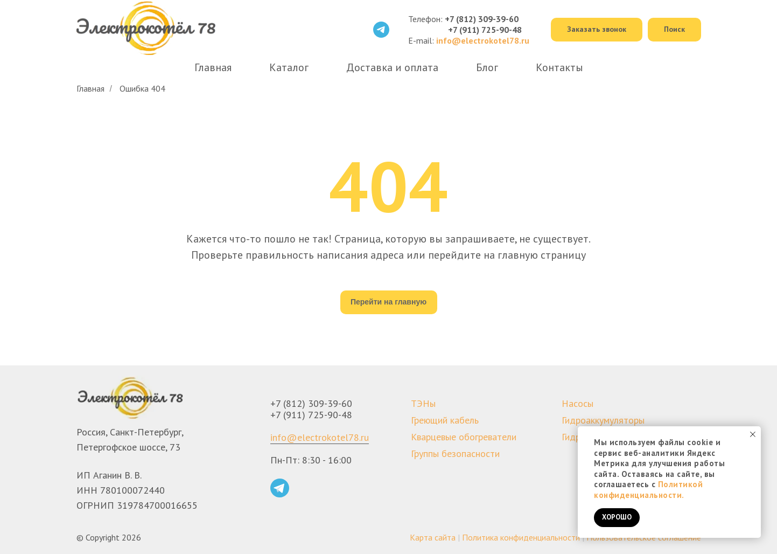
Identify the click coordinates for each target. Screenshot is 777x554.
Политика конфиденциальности (521, 537)
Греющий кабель (445, 420)
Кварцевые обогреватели (463, 437)
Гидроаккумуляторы (603, 420)
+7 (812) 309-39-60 (482, 18)
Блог (487, 67)
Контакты (559, 67)
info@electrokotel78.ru (319, 437)
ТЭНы (423, 403)
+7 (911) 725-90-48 (485, 29)
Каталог (289, 67)
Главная (213, 67)
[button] (596, 30)
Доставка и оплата (392, 67)
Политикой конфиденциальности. (648, 489)
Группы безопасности (455, 453)
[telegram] (381, 30)
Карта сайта (433, 537)
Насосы (577, 403)
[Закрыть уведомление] (752, 434)
